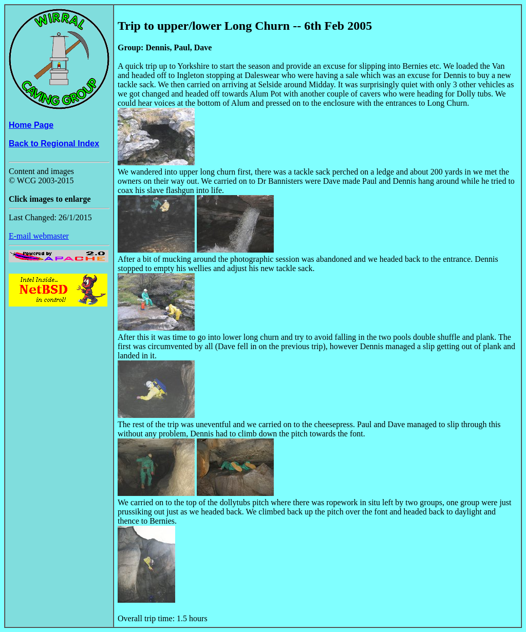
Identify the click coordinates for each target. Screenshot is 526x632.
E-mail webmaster (39, 236)
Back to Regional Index (54, 143)
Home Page (31, 125)
